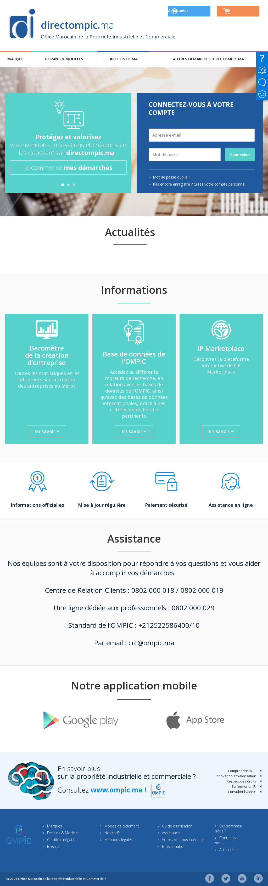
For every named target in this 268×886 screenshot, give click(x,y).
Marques (54, 825)
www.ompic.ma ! (120, 790)
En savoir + (46, 431)
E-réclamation (174, 846)
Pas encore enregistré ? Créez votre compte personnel (199, 183)
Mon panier (242, 10)
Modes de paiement (122, 825)
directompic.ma (90, 152)
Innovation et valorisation (236, 775)
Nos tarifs (113, 832)
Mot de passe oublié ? (171, 176)
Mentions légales (119, 839)
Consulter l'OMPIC (242, 791)
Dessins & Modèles (63, 832)
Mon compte (188, 10)
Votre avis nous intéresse (183, 839)
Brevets (53, 846)
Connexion (239, 154)
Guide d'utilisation (177, 825)
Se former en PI (244, 786)
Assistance (171, 832)
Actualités (228, 849)
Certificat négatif (61, 839)
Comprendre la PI (241, 770)
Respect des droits (241, 781)
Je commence (68, 167)
